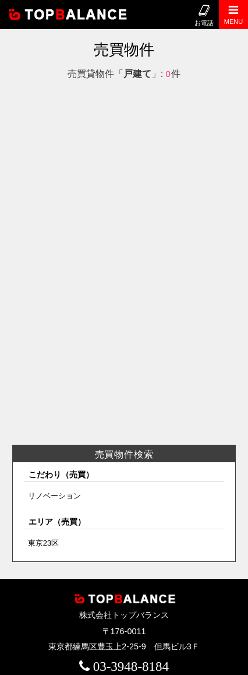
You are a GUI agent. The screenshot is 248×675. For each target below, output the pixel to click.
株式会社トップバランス (74, 14)
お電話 (204, 15)
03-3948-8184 (131, 666)
